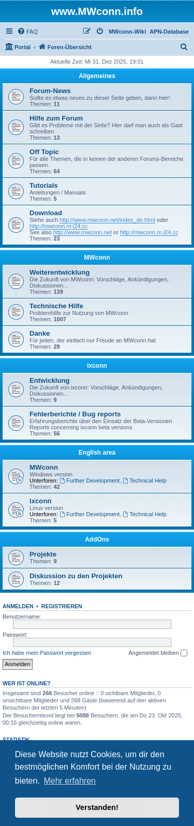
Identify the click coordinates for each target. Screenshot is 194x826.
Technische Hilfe (56, 306)
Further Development (89, 480)
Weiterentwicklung (59, 272)
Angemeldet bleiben (157, 653)
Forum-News (50, 91)
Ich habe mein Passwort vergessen (47, 653)
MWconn (97, 257)
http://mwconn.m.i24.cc (58, 226)
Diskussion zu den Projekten (76, 576)
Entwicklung (49, 380)
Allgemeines (97, 76)
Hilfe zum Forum (56, 118)
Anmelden (18, 606)
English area (97, 452)
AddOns (97, 539)
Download (45, 213)
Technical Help (144, 480)
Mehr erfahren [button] (69, 780)
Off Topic (44, 152)
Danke (39, 333)
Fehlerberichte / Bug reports (75, 414)
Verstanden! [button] (97, 807)
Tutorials (43, 185)
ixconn (97, 365)
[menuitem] (27, 31)
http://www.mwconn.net (82, 232)
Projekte (42, 554)
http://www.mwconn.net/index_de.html (107, 220)
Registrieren (61, 606)
